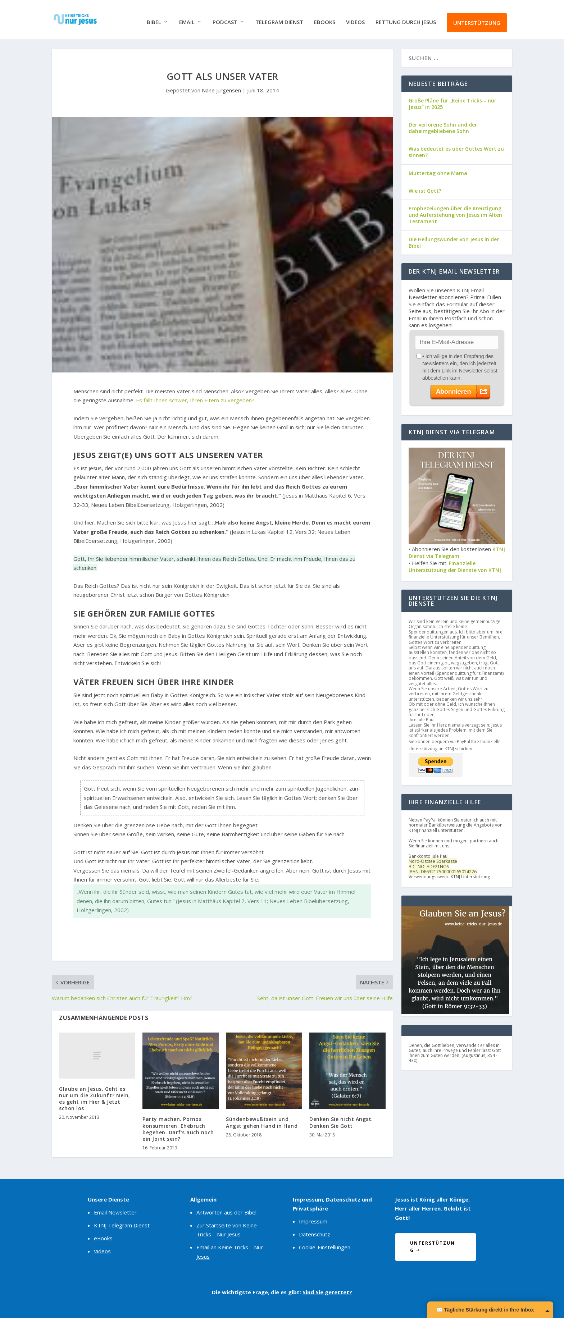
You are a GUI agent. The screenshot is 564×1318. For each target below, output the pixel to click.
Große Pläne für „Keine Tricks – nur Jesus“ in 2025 (452, 103)
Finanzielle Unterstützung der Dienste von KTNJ (455, 566)
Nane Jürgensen (221, 89)
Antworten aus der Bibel (226, 1211)
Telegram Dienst (279, 17)
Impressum (313, 1221)
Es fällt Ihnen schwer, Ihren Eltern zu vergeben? (195, 399)
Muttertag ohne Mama (438, 172)
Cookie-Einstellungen (324, 1246)
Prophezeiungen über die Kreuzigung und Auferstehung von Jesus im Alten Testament (455, 214)
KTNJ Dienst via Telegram (457, 552)
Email (187, 17)
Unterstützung (476, 17)
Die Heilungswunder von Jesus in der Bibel (454, 241)
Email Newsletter (115, 1211)
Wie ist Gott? (425, 190)
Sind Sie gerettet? (327, 1291)
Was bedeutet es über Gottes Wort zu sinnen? (456, 151)
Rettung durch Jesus (406, 17)
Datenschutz (314, 1233)
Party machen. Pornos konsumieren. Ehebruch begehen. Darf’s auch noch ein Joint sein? (178, 1128)
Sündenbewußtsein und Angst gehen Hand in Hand (261, 1122)
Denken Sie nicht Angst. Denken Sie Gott (341, 1122)
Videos (355, 17)
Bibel (154, 17)
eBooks (324, 17)
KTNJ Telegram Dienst (122, 1224)
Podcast (225, 17)
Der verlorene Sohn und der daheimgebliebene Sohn (443, 127)
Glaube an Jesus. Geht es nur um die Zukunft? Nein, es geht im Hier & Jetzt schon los (94, 1098)
